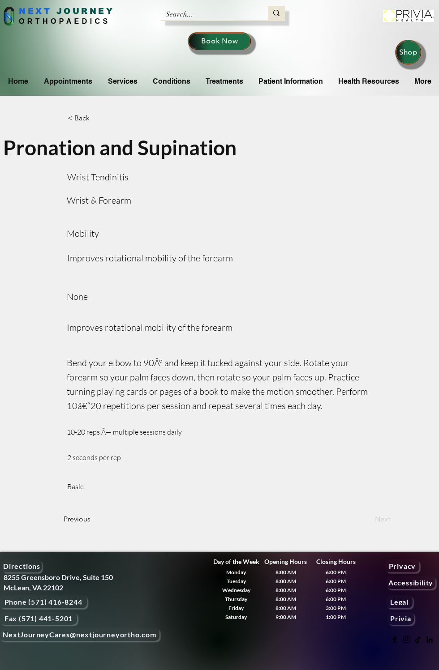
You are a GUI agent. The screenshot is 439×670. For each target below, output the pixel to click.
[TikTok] (417, 639)
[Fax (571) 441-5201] (38, 618)
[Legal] (399, 601)
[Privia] (400, 618)
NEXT (35, 11)
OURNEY (89, 11)
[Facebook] (394, 639)
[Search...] (207, 14)
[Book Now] (219, 41)
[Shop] (408, 52)
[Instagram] (406, 639)
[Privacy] (402, 565)
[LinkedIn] (429, 639)
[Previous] (93, 519)
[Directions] (22, 565)
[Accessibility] (410, 582)
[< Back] (97, 118)
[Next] (367, 519)
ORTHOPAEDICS (65, 21)
